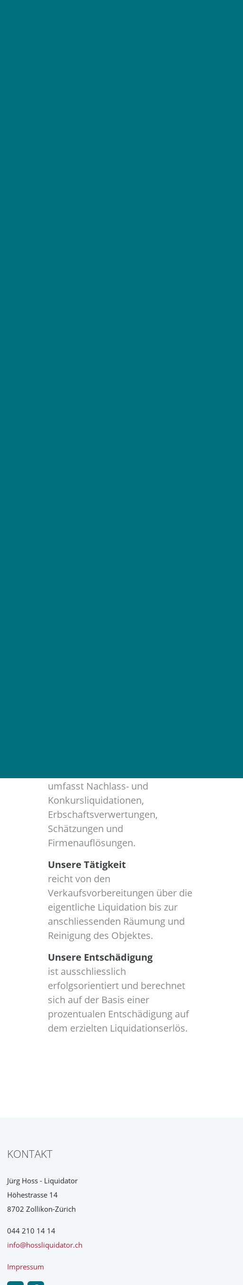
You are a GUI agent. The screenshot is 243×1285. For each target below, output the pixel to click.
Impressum (25, 1266)
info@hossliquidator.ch (44, 1245)
